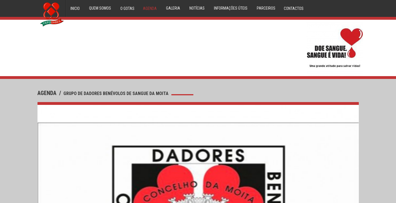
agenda (47, 93)
